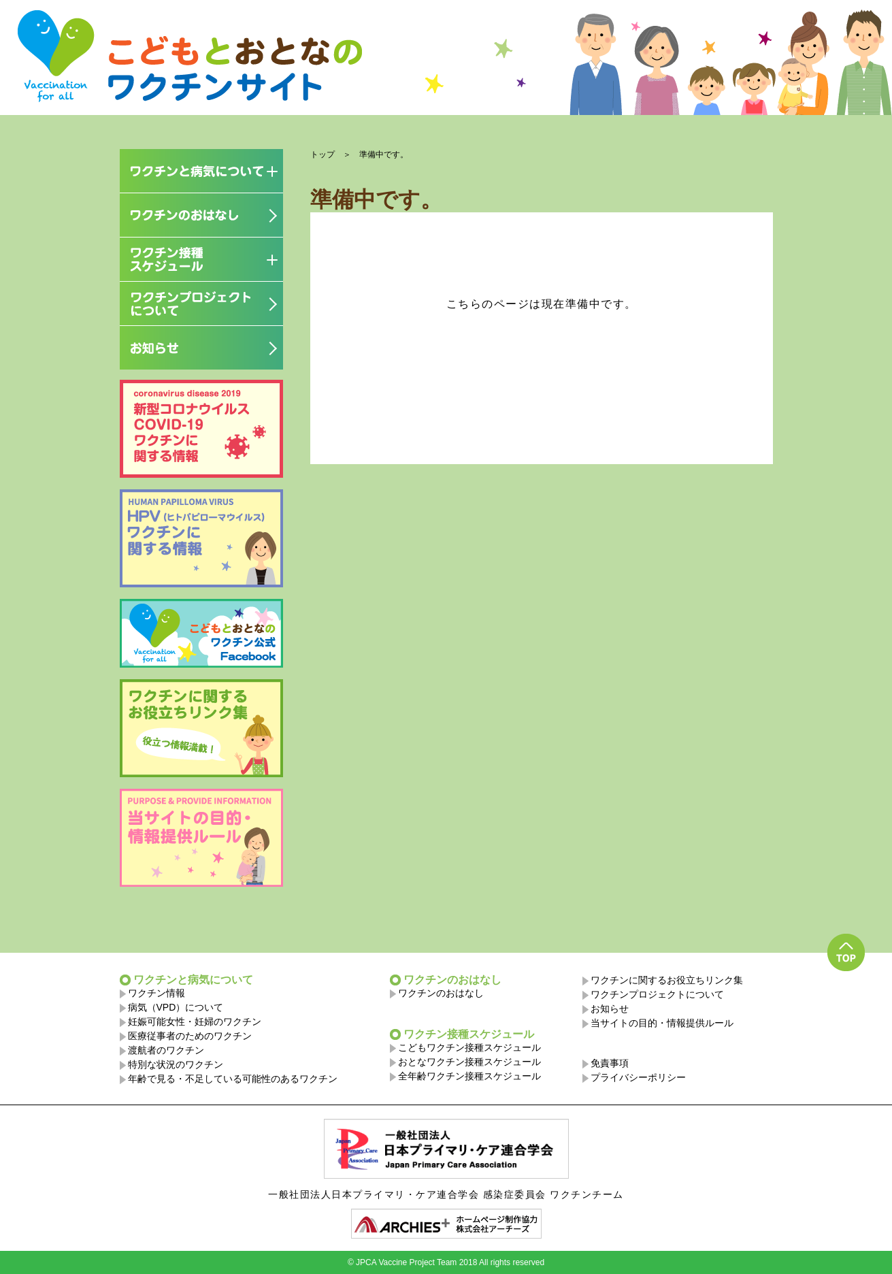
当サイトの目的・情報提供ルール (662, 1022)
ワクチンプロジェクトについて (657, 994)
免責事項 (610, 1063)
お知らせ (610, 1008)
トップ (322, 154)
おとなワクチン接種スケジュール (469, 1061)
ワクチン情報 (156, 992)
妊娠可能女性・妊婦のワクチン (194, 1021)
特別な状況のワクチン (175, 1064)
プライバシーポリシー (638, 1077)
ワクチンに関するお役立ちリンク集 (667, 980)
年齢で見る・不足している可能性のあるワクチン (232, 1078)
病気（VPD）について (176, 1007)
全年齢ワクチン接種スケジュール (469, 1076)
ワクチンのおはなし (441, 992)
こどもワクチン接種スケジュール (469, 1047)
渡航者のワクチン (166, 1050)
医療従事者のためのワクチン (190, 1035)
